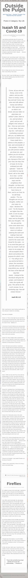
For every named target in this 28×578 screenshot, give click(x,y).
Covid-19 (17, 35)
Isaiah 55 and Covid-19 (14, 29)
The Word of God (22, 476)
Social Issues (14, 36)
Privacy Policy (22, 575)
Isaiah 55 (21, 475)
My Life (24, 35)
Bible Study (7, 35)
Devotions (20, 35)
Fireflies (14, 484)
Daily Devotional (15, 475)
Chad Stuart (13, 34)
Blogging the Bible (12, 35)
